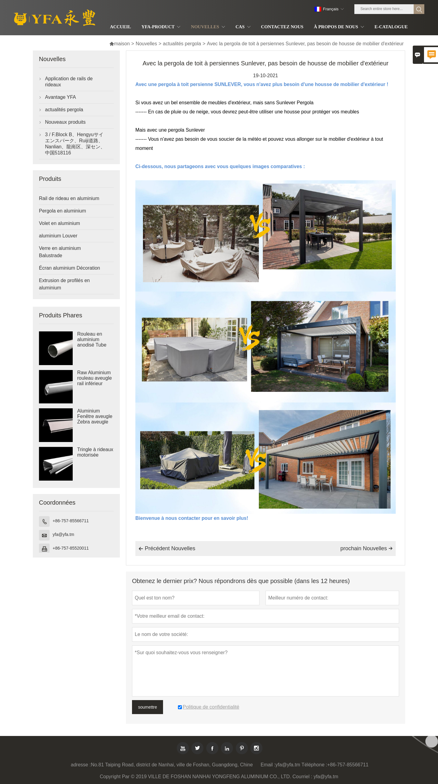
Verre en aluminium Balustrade (60, 252)
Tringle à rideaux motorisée (95, 452)
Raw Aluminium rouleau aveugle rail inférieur (94, 378)
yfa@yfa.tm (63, 534)
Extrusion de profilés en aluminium (64, 284)
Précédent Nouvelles (166, 548)
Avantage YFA (60, 97)
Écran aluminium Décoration (69, 268)
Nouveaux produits (65, 122)
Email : (268, 764)
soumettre (147, 707)
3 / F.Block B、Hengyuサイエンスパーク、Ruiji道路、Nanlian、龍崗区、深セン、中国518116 (75, 143)
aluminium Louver (58, 235)
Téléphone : (314, 764)
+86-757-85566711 (71, 520)
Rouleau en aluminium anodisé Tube (91, 339)
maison (119, 43)
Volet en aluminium (59, 223)
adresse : (81, 764)
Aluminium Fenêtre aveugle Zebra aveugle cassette (95, 419)
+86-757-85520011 (71, 548)
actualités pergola (182, 43)
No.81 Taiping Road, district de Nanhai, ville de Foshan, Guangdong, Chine (172, 764)
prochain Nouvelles (366, 548)
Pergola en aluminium (62, 210)
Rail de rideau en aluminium (69, 198)
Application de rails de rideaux (69, 81)
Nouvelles (146, 43)
